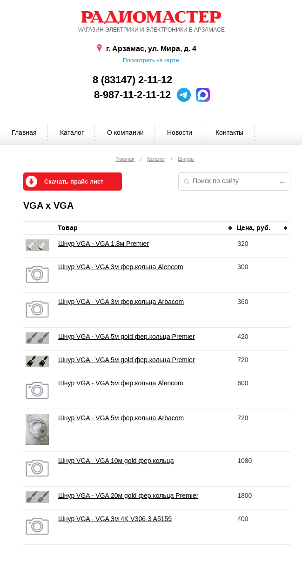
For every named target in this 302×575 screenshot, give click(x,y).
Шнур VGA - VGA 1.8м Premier (103, 243)
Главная (24, 132)
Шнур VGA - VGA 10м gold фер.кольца (116, 460)
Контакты (229, 132)
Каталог (72, 132)
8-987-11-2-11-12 (132, 94)
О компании (125, 132)
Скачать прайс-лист (73, 182)
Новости (179, 132)
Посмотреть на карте (151, 60)
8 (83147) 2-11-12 (132, 80)
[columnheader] (145, 228)
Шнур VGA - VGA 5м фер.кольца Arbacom (121, 418)
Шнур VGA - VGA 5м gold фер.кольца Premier (126, 336)
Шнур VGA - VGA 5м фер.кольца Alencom (120, 383)
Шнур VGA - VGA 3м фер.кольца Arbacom (121, 301)
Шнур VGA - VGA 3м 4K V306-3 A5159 (115, 518)
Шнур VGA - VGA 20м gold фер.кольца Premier (128, 495)
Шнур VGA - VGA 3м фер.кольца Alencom (120, 267)
